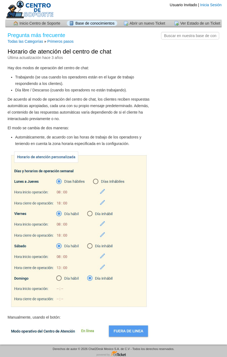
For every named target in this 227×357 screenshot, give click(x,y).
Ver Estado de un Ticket (200, 23)
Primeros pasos (60, 41)
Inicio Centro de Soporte (39, 23)
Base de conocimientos (95, 23)
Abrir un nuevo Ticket (147, 23)
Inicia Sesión (211, 5)
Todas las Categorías (25, 41)
